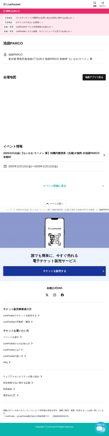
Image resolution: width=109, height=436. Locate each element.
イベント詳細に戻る (54, 185)
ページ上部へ (56, 203)
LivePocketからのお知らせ (16, 343)
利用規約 (7, 389)
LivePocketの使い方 (13, 356)
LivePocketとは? (11, 350)
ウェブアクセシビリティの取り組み (21, 376)
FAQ (5, 362)
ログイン (102, 6)
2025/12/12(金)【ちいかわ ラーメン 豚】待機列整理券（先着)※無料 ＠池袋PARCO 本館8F (51, 155)
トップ (9, 210)
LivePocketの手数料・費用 (16, 322)
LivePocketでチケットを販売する (20, 315)
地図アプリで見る (94, 77)
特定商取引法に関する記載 (16, 382)
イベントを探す (11, 337)
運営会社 (9, 395)
